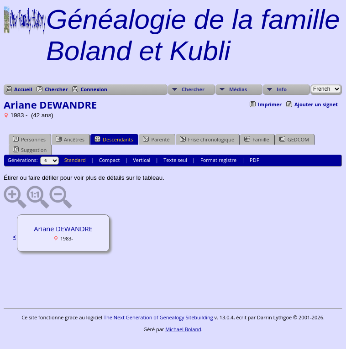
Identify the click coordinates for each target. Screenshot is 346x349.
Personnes (29, 139)
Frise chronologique (207, 139)
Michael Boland (183, 329)
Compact (109, 159)
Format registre (218, 159)
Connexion (93, 89)
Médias (238, 89)
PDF (254, 159)
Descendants (113, 139)
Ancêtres (70, 139)
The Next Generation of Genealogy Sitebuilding (158, 317)
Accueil (23, 89)
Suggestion (30, 149)
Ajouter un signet (316, 104)
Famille (256, 139)
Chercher (56, 89)
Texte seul (175, 159)
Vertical (141, 159)
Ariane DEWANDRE (63, 228)
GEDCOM (294, 139)
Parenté (156, 139)
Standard (75, 159)
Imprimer (270, 104)
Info (282, 89)
